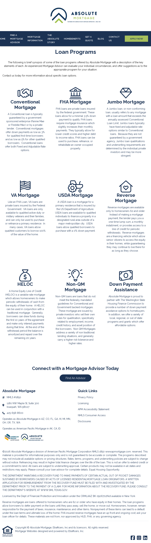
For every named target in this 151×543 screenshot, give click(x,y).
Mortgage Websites (26, 531)
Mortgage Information (35, 39)
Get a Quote (89, 39)
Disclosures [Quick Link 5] (84, 421)
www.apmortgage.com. (118, 451)
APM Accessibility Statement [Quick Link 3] (93, 409)
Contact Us (114, 39)
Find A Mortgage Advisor (16, 39)
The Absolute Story (53, 39)
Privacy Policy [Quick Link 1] (85, 397)
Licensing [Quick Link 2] (83, 403)
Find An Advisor (75, 378)
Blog (101, 38)
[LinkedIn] (145, 538)
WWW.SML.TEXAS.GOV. (54, 490)
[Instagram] (139, 538)
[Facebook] (133, 538)
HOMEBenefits (72, 38)
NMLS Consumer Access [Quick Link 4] (92, 415)
